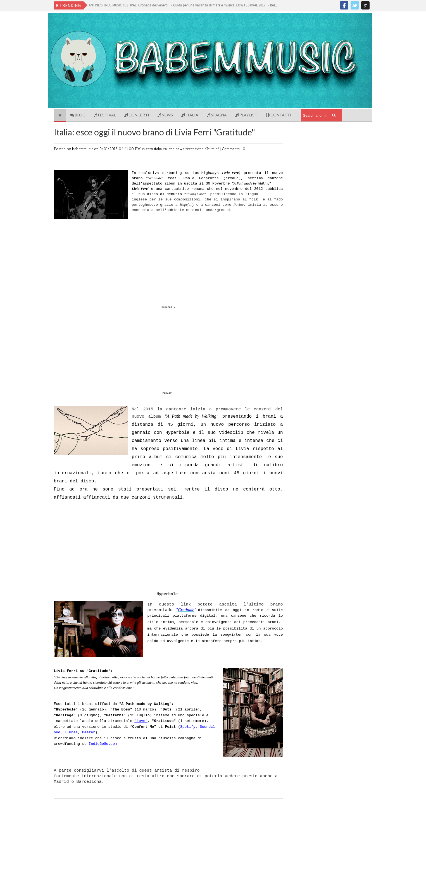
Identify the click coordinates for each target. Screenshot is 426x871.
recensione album (200, 148)
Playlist (246, 115)
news (180, 148)
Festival (105, 115)
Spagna (217, 115)
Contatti (278, 115)
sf (218, 148)
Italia (189, 115)
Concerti (136, 115)
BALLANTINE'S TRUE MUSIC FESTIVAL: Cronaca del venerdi (126, 5)
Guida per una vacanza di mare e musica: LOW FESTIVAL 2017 (220, 5)
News (165, 115)
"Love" (140, 721)
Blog (77, 115)
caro (150, 148)
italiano (169, 148)
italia (158, 148)
